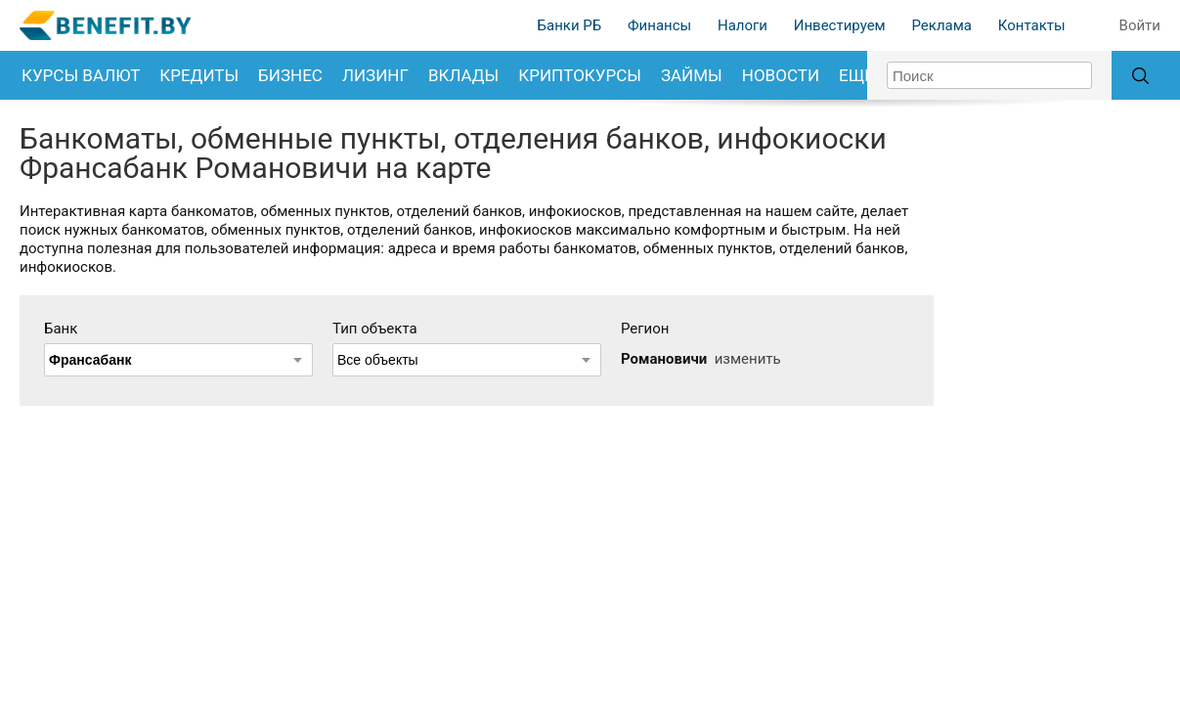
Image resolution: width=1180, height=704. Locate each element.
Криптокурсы (579, 75)
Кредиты (199, 75)
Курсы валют (81, 75)
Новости (780, 75)
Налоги (742, 25)
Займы (691, 75)
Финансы (659, 25)
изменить (748, 359)
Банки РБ (570, 25)
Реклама (941, 25)
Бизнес (290, 75)
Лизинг (375, 75)
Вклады (463, 75)
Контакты (1032, 25)
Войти (1139, 25)
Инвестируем (840, 25)
